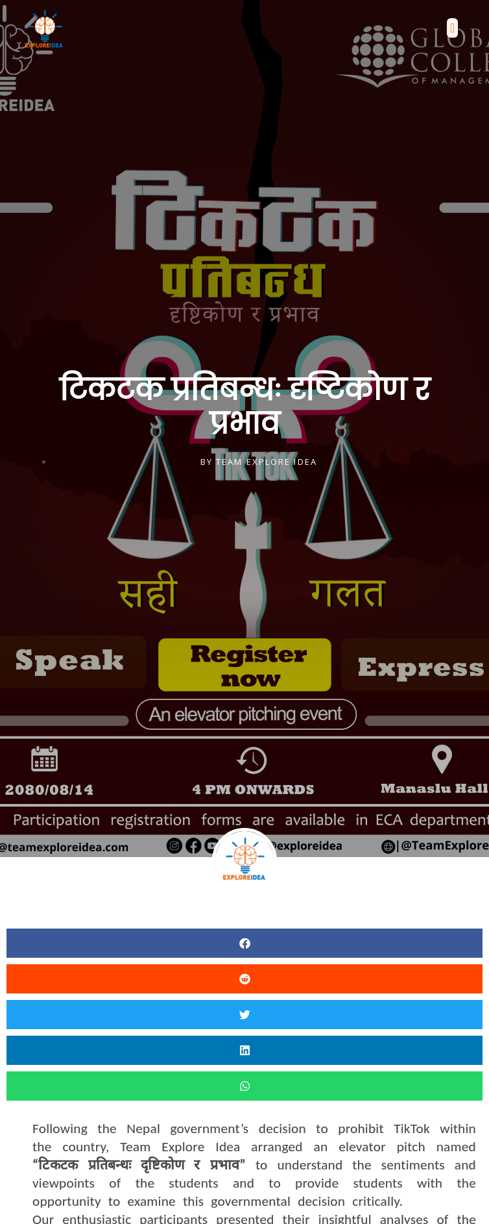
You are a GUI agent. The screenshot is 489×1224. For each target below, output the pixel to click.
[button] (452, 28)
